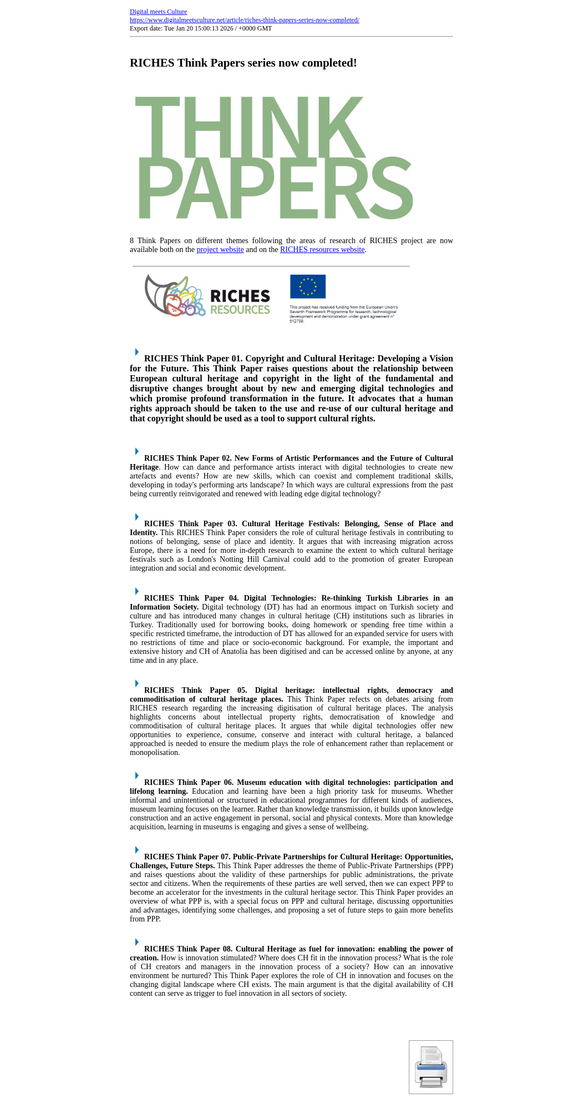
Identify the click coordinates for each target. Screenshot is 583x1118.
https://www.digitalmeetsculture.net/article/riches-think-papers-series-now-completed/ (244, 20)
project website (220, 249)
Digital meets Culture (158, 12)
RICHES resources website (322, 249)
